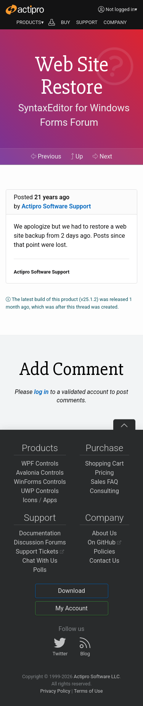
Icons (29, 500)
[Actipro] (25, 9)
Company (104, 517)
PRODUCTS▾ (30, 22)
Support (40, 517)
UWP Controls (40, 491)
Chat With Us (40, 560)
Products (40, 448)
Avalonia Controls (40, 472)
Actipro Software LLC (96, 676)
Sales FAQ (104, 481)
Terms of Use (88, 691)
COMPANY (115, 22)
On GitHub (104, 542)
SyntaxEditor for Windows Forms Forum (74, 115)
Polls (40, 569)
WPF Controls (39, 463)
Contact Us (104, 560)
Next (102, 156)
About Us (104, 533)
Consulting (104, 491)
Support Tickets (40, 551)
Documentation (40, 533)
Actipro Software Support (56, 206)
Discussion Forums (40, 542)
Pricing (104, 472)
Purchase (104, 448)
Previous (46, 156)
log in (41, 391)
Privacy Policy (55, 691)
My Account (71, 608)
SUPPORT (87, 22)
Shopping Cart (104, 463)
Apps (50, 500)
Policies (104, 551)
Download (71, 590)
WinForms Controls (40, 481)
